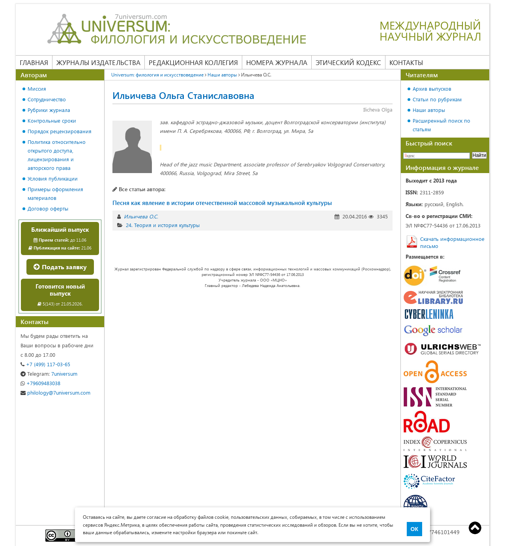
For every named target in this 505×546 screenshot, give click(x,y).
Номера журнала (276, 62)
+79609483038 (40, 383)
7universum (49, 373)
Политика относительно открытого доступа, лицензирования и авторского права (57, 154)
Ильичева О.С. (141, 216)
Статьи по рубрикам (437, 99)
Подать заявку (60, 267)
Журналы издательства (98, 62)
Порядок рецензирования (60, 131)
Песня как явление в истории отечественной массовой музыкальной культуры (222, 203)
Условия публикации (53, 178)
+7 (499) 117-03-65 (45, 364)
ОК (414, 529)
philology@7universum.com (55, 392)
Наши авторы (429, 109)
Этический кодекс (348, 62)
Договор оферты (48, 208)
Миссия (37, 88)
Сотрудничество (47, 99)
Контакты (406, 62)
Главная (34, 62)
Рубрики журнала (49, 109)
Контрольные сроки (52, 120)
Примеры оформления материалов (55, 193)
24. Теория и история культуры (163, 225)
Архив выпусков (432, 88)
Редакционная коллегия (193, 62)
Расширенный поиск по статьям (441, 124)
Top (475, 528)
